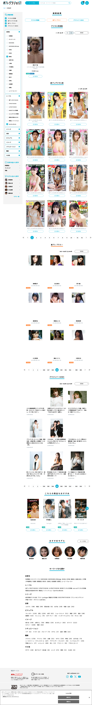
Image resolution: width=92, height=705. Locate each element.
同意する (69, 701)
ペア (28, 632)
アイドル (42, 638)
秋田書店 (11, 36)
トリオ (37, 632)
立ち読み (35, 76)
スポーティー (51, 616)
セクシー (83, 622)
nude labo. (42, 600)
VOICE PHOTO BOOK (64, 597)
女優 (51, 638)
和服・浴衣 (68, 606)
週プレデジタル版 (12, 21)
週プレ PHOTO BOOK (13, 100)
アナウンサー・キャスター (59, 641)
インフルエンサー (77, 641)
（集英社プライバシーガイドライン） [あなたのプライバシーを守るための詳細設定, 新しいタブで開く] (10, 696)
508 (61, 486)
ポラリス (36, 600)
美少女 (29, 622)
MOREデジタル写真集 (13, 110)
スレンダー (31, 613)
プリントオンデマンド (76, 597)
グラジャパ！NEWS (13, 26)
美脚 (72, 613)
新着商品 (7, 165)
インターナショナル (66, 616)
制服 (39, 606)
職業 (7, 151)
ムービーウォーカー (13, 91)
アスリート (62, 643)
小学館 (10, 63)
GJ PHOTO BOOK (12, 107)
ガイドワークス (12, 39)
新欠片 (10, 77)
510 (70, 486)
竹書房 (10, 70)
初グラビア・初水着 (42, 650)
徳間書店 (11, 73)
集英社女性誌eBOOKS (13, 117)
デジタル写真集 (12, 18)
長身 (80, 613)
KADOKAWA (11, 42)
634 (81, 486)
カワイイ (71, 622)
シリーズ (8, 129)
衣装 (7, 133)
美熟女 (49, 622)
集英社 (10, 56)
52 (82, 237)
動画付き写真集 (52, 597)
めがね (58, 606)
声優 (68, 638)
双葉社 (10, 87)
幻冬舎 (10, 53)
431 (66, 370)
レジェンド (43, 643)
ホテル (55, 632)
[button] (87, 508)
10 (71, 237)
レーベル (8, 96)
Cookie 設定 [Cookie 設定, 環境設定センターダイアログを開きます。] (68, 693)
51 (77, 237)
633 (76, 486)
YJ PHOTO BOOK (12, 103)
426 (44, 370)
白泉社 (10, 80)
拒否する (69, 697)
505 (48, 486)
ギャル (78, 616)
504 (44, 486)
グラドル (30, 638)
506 (53, 486)
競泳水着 (48, 606)
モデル (59, 638)
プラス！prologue (42, 597)
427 (48, 370)
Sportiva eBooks (12, 124)
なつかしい (60, 622)
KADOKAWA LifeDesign (14, 46)
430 (61, 370)
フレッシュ (40, 616)
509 (66, 486)
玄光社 (10, 49)
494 (76, 370)
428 (53, 370)
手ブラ (29, 650)
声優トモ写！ (29, 600)
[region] (46, 697)
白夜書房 (11, 84)
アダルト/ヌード (72, 643)
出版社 (8, 32)
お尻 (50, 613)
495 (81, 370)
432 (70, 370)
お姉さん (40, 622)
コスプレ (30, 606)
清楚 (29, 625)
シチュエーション (11, 146)
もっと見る (83, 541)
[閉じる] (89, 697)
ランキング (7, 168)
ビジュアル (9, 138)
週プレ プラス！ (12, 23)
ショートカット (61, 613)
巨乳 (42, 613)
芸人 (53, 643)
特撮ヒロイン (31, 643)
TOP (4, 8)
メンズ (55, 650)
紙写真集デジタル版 (31, 597)
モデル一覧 (16, 196)
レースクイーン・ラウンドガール (37, 641)
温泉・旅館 (65, 632)
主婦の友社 (11, 60)
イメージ (8, 142)
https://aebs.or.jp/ (23, 687)
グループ (46, 632)
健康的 (29, 616)
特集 (6, 170)
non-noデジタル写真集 (14, 114)
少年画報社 (11, 67)
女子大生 (77, 638)
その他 (8, 155)
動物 (63, 650)
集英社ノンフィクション (14, 120)
